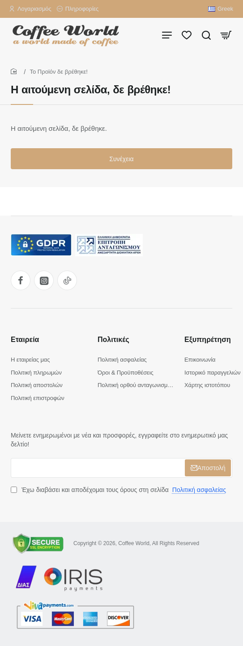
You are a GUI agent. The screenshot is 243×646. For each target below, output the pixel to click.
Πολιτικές (113, 339)
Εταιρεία (25, 339)
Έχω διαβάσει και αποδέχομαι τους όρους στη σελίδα (119, 489)
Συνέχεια (121, 159)
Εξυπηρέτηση (207, 339)
